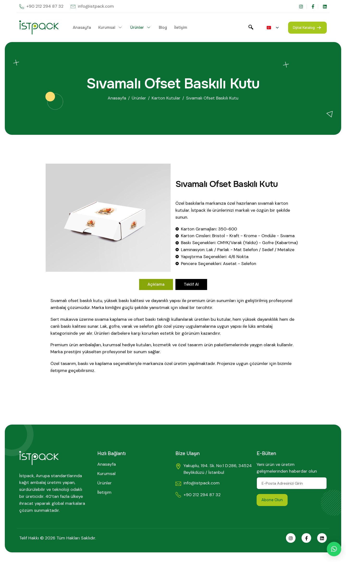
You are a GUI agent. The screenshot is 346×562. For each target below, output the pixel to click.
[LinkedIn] (325, 6)
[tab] (156, 284)
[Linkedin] (322, 538)
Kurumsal (110, 27)
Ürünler (140, 27)
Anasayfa (82, 27)
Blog (163, 27)
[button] (334, 549)
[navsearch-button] (251, 27)
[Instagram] (303, 6)
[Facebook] (315, 6)
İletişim (180, 27)
